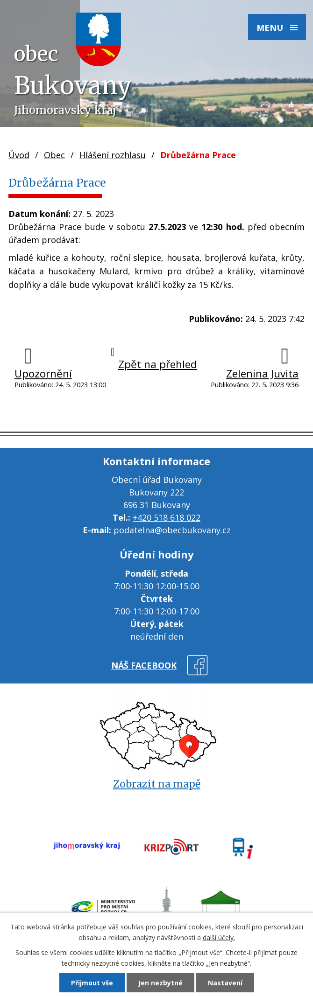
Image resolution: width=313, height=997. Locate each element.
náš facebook (144, 665)
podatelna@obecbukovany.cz (172, 530)
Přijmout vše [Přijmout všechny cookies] (92, 982)
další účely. (219, 937)
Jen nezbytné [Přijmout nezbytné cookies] (160, 982)
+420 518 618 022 (166, 517)
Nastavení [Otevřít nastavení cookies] (225, 982)
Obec (54, 154)
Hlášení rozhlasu (112, 154)
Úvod (18, 154)
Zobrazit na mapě (156, 784)
